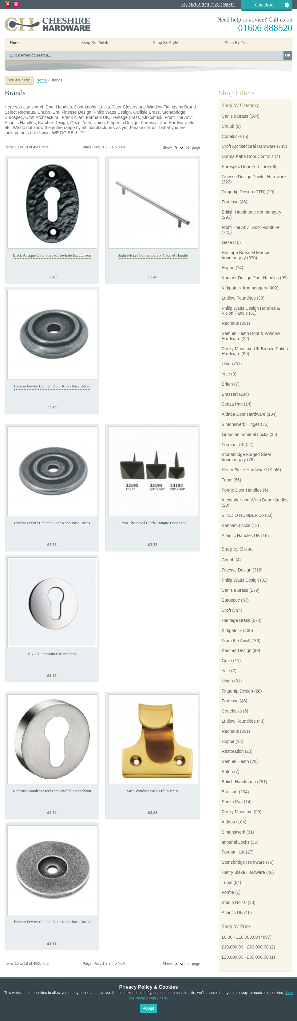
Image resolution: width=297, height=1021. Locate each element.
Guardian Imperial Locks (245, 434)
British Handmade (239, 781)
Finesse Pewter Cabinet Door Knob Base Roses (52, 386)
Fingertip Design (237, 691)
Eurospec (231, 600)
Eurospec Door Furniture (245, 166)
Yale (226, 373)
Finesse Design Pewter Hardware (254, 176)
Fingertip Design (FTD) (243, 191)
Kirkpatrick (232, 630)
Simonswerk (233, 832)
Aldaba (228, 821)
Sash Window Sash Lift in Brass (153, 790)
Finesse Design (236, 569)
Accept (148, 1008)
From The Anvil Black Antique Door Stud (153, 522)
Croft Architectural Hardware (249, 146)
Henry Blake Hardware (243, 872)
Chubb (228, 126)
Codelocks (232, 136)
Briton (227, 384)
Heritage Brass (236, 620)
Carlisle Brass (235, 116)
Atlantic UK (232, 912)
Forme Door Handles (242, 490)
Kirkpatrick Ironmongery (244, 287)
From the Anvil (235, 640)
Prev (98, 147)
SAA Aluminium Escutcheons (52, 653)
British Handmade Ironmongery (251, 212)
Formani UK (233, 444)
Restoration (233, 751)
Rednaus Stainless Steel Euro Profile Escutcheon (52, 790)
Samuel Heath (235, 761)
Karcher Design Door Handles (250, 277)
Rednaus (230, 323)
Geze (227, 242)
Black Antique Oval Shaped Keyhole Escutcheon (52, 255)
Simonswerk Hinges (241, 424)
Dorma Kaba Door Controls (248, 156)
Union (227, 363)
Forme (228, 892)
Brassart (230, 394)
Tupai (227, 479)
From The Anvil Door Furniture (250, 227)
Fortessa (230, 201)
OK (288, 55)
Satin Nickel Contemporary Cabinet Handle (153, 255)
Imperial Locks (235, 842)
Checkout (265, 5)
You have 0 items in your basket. (208, 4)
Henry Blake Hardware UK (247, 469)
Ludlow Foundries (239, 298)
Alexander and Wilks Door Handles (255, 499)
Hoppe (228, 267)
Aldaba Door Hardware (243, 414)
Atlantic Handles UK (241, 535)
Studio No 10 (234, 902)
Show (167, 147)
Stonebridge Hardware (243, 862)
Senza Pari (232, 404)
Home (15, 43)
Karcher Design (236, 650)
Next (121, 147)
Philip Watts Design (240, 580)
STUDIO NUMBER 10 (243, 515)
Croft (226, 610)
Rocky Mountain (237, 811)
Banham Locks (236, 525)
